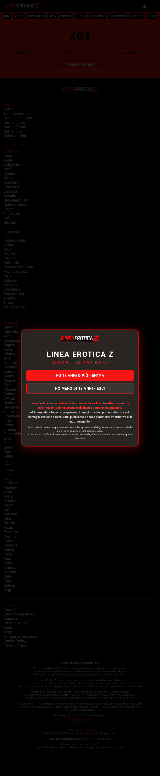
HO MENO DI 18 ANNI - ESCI (80, 388)
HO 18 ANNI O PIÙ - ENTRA (80, 375)
